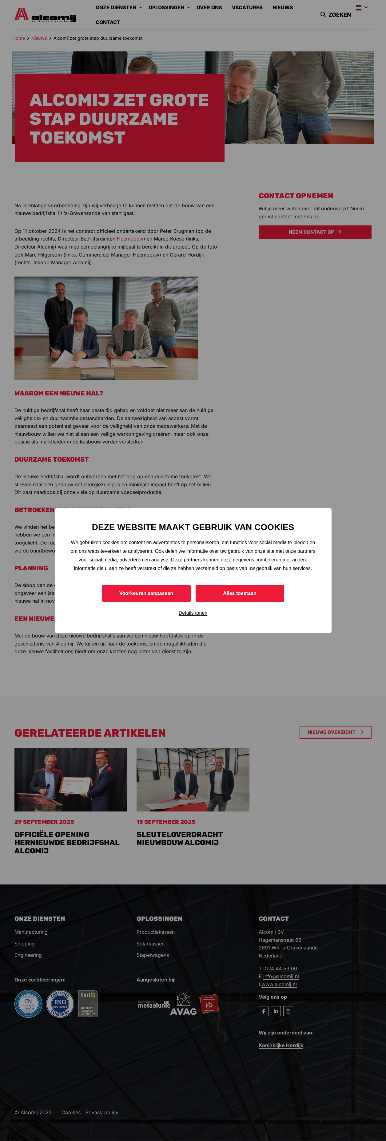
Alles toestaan (239, 593)
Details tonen (193, 613)
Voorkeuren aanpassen (146, 593)
